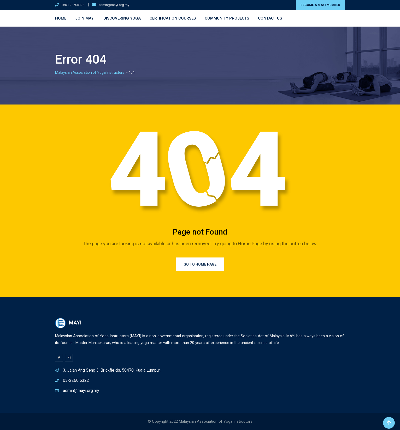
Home (60, 18)
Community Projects (227, 18)
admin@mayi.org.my (113, 5)
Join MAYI (85, 18)
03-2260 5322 (76, 380)
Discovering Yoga (122, 18)
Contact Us (270, 18)
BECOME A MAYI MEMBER (320, 5)
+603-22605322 (72, 5)
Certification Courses (173, 18)
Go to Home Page (200, 264)
